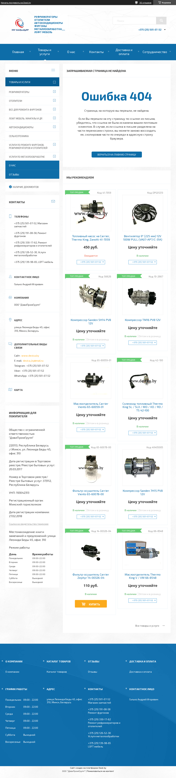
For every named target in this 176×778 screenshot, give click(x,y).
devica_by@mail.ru (33, 360)
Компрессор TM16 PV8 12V (143, 319)
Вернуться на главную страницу (117, 154)
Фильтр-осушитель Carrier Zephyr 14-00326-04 (91, 576)
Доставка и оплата (123, 52)
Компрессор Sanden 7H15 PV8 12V (143, 492)
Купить (94, 604)
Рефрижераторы (19, 92)
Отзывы (14, 174)
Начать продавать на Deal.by (16, 2)
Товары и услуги (44, 52)
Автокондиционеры (21, 127)
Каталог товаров (57, 671)
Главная (18, 52)
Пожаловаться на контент (100, 771)
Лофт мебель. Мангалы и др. (26, 118)
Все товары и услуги (147, 625)
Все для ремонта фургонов (25, 109)
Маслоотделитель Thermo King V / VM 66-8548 (143, 576)
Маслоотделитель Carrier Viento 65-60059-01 (90, 405)
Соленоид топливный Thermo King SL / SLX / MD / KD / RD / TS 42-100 (142, 407)
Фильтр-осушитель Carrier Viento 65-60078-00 (91, 492)
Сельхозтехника (19, 136)
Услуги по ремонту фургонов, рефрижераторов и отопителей (28, 146)
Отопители (15, 100)
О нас (71, 52)
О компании (12, 671)
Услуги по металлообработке (27, 156)
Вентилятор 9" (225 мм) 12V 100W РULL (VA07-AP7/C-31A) (142, 237)
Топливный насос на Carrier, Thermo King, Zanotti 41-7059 (91, 237)
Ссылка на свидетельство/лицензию (28, 524)
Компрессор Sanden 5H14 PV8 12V (91, 321)
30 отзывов (145, 2)
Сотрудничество (155, 52)
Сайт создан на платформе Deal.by (88, 767)
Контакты (96, 52)
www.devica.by (30, 355)
